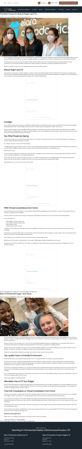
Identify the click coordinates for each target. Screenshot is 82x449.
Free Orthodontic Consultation (68, 3)
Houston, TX (64, 430)
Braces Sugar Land (14, 291)
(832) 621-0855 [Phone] (48, 444)
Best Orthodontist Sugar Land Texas (15, 293)
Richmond (50, 430)
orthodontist (13, 421)
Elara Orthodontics (26, 17)
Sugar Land (34, 291)
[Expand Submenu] (30, 9)
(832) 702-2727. (23, 243)
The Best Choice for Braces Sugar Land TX (18, 14)
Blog (6, 291)
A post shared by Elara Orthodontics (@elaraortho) (41, 117)
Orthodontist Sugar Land (25, 291)
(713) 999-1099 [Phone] (9, 444)
